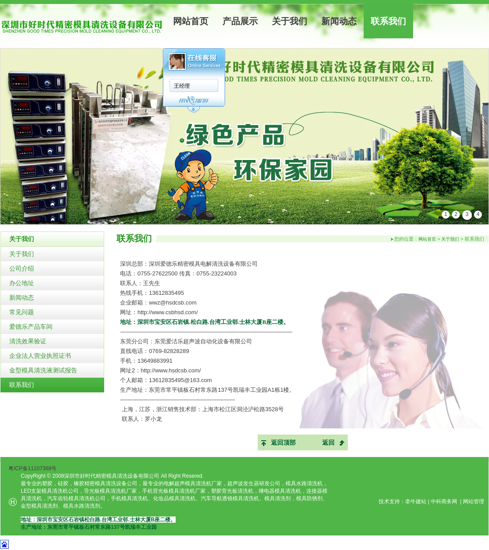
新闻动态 (339, 21)
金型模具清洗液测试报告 (43, 370)
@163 (191, 380)
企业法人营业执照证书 (40, 355)
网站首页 (190, 21)
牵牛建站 (415, 501)
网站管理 (473, 501)
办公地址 (21, 282)
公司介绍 (21, 268)
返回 (328, 442)
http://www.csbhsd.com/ (167, 312)
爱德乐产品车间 (31, 326)
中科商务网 (444, 501)
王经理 (182, 86)
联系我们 (388, 21)
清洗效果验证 (27, 341)
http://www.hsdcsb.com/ (171, 370)
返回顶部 (283, 442)
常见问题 (21, 312)
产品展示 (240, 21)
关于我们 (289, 21)
